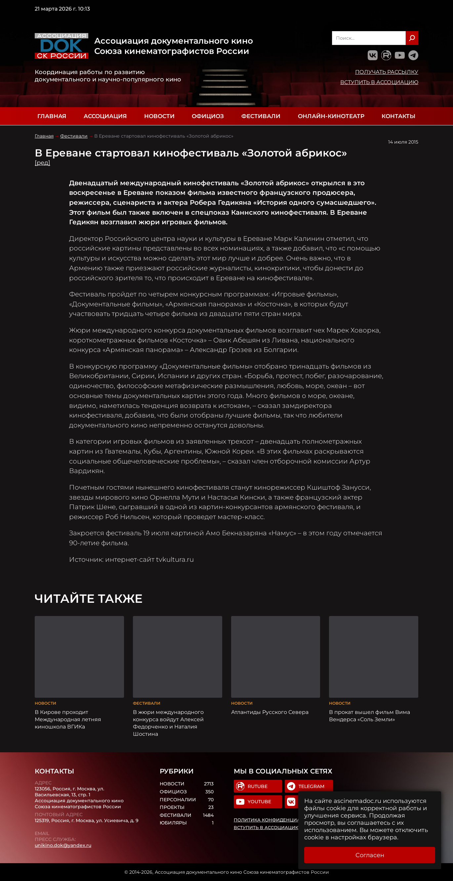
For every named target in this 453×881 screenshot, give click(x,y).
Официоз (208, 116)
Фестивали (260, 116)
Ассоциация (105, 116)
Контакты (398, 116)
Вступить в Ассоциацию (379, 82)
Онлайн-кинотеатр (331, 116)
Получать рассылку (386, 71)
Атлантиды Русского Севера (270, 712)
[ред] (42, 162)
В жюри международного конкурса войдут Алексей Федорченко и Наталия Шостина (168, 723)
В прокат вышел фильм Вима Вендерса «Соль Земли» (369, 716)
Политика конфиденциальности (278, 819)
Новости (159, 116)
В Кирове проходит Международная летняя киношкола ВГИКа (68, 719)
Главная (51, 116)
